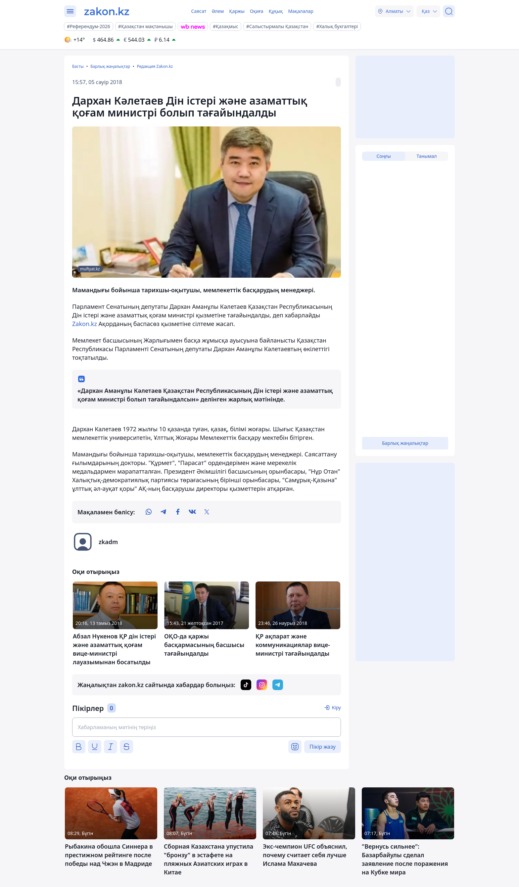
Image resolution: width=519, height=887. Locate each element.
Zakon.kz (84, 324)
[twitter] (207, 512)
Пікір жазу (322, 746)
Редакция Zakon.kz (155, 66)
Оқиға (256, 11)
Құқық (276, 11)
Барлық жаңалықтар (110, 66)
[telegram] (163, 512)
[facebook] (178, 512)
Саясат (198, 11)
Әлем (218, 11)
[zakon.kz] (106, 11)
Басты (78, 66)
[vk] (192, 512)
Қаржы (237, 11)
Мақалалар (300, 11)
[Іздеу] (449, 11)
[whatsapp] (149, 512)
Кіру (336, 707)
